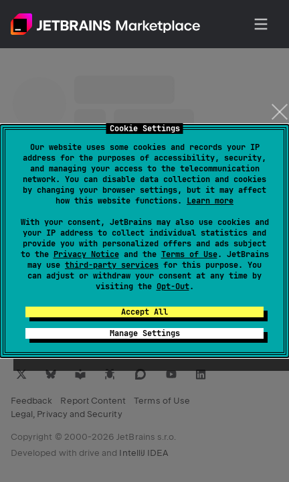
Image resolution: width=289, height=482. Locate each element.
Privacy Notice (86, 254)
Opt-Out (173, 286)
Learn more (210, 200)
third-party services (112, 265)
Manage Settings (145, 333)
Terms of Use (189, 254)
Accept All (144, 312)
